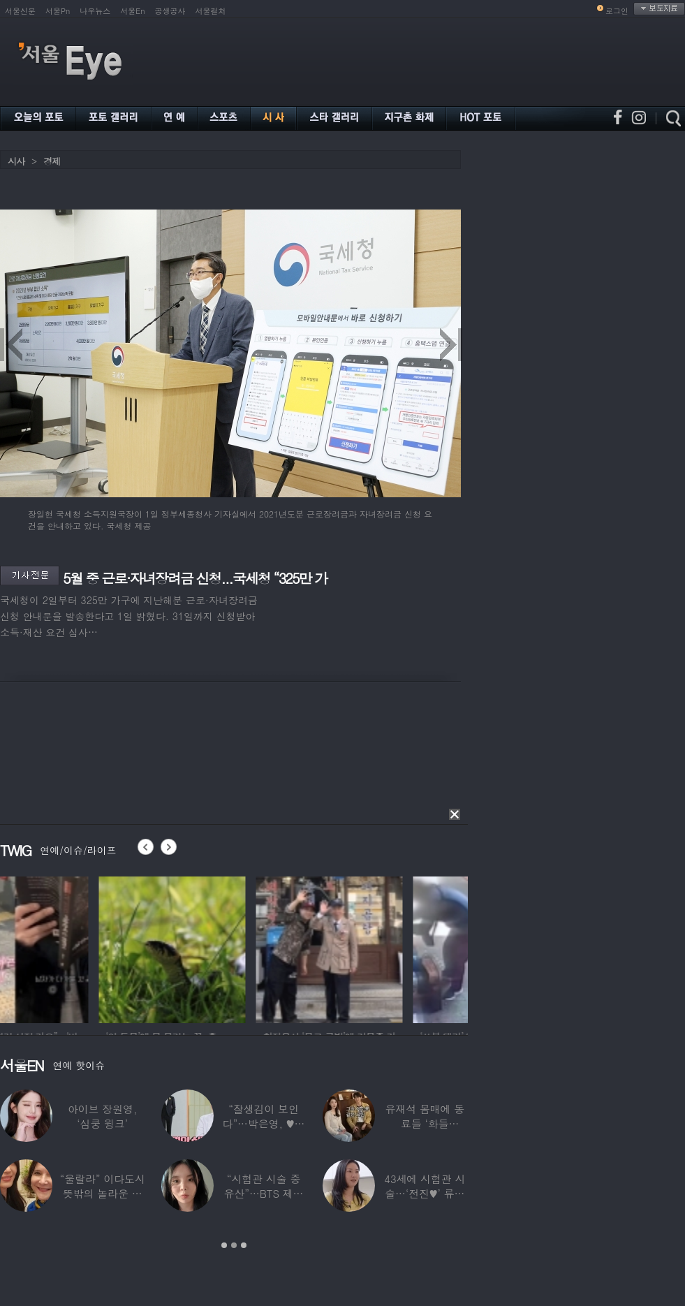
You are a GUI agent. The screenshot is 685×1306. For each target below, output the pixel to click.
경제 (51, 161)
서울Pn (57, 11)
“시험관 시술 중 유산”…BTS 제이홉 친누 (264, 1193)
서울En (132, 11)
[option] (73, 947)
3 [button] (243, 1245)
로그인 (616, 11)
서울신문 (20, 11)
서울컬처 (211, 11)
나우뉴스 (95, 11)
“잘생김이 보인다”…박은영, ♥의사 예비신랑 (264, 1123)
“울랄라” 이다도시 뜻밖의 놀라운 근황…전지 (102, 1193)
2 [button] (234, 1245)
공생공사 (170, 11)
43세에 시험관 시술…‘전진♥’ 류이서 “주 (424, 1193)
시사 (16, 161)
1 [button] (224, 1245)
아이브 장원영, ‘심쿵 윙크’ (102, 1116)
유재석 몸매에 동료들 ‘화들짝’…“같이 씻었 (424, 1123)
